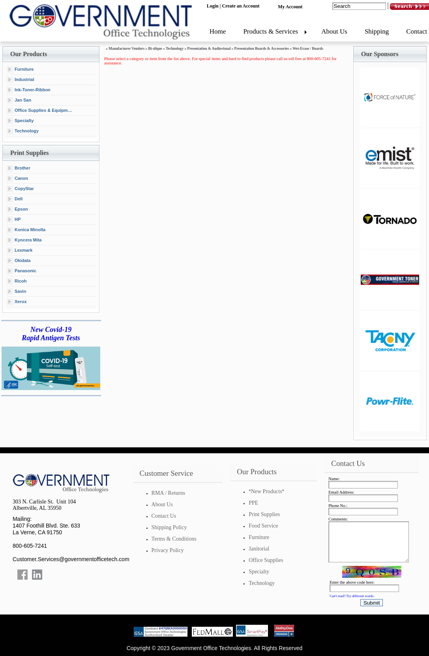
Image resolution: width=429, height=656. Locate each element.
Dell (14, 199)
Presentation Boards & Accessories (261, 49)
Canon (17, 178)
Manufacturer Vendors (126, 49)
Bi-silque (155, 49)
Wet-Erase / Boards (307, 49)
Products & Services (270, 31)
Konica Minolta (26, 230)
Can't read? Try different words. (352, 596)
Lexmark (19, 250)
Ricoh (17, 281)
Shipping (377, 31)
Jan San (19, 100)
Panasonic (21, 271)
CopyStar (20, 189)
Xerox (17, 302)
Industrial (20, 80)
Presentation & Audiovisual (209, 49)
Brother (18, 168)
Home (218, 31)
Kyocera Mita (24, 240)
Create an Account (240, 6)
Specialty (20, 121)
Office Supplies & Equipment (40, 110)
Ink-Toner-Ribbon (29, 90)
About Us (334, 31)
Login (213, 6)
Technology (23, 131)
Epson (17, 209)
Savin (16, 291)
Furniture (20, 69)
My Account (290, 6)
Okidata (18, 261)
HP (14, 220)
